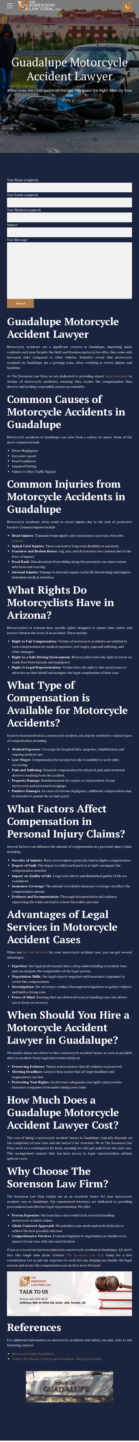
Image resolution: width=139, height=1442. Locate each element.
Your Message (69, 269)
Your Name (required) (69, 185)
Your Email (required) (69, 200)
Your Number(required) (69, 215)
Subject (69, 230)
